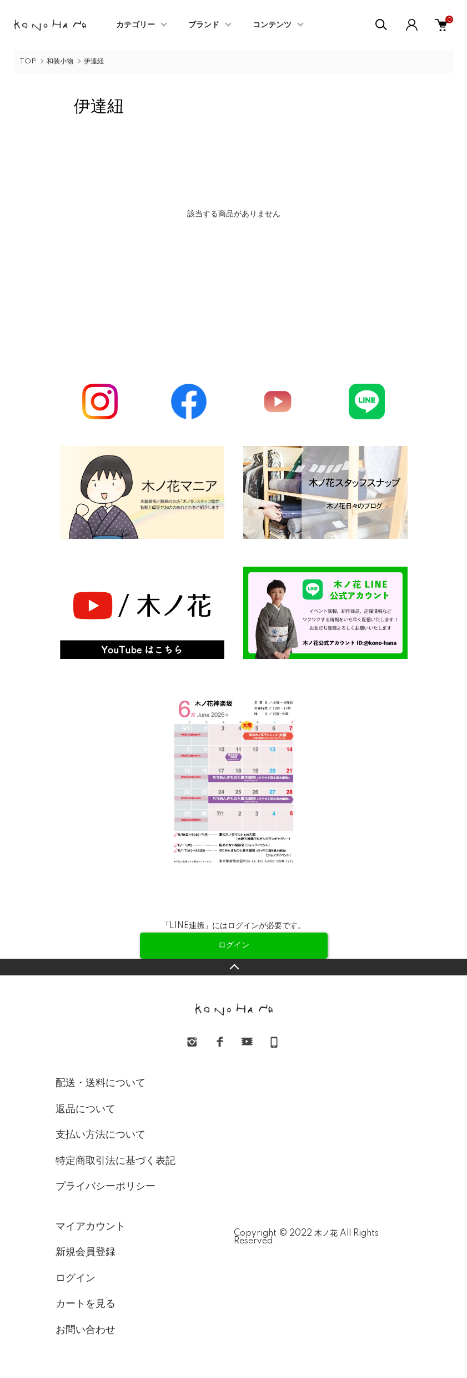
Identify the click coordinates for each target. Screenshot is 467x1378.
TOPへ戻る (233, 967)
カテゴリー (135, 25)
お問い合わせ (86, 1330)
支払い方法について (100, 1135)
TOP (27, 61)
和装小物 (60, 61)
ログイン (76, 1278)
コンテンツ (272, 25)
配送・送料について (100, 1083)
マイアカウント (90, 1226)
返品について (86, 1109)
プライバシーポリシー (105, 1186)
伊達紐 (94, 61)
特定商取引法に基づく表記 (115, 1161)
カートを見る (86, 1304)
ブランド (203, 25)
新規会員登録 (86, 1252)
